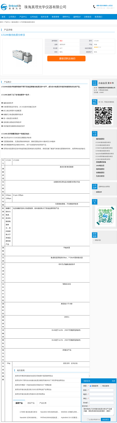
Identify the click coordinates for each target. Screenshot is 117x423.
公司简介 (12, 17)
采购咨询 (93, 386)
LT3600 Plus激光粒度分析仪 (104, 148)
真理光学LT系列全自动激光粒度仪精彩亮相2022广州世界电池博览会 (40, 380)
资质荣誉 (55, 17)
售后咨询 (104, 386)
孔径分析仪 (100, 176)
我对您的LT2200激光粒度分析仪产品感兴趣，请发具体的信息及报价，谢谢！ (98, 411)
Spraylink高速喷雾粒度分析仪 (105, 153)
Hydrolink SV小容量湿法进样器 (72, 417)
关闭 (113, 381)
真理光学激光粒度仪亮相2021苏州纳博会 (30, 394)
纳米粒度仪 (100, 169)
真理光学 (99, 192)
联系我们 (98, 17)
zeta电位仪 (100, 165)
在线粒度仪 (100, 172)
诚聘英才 (77, 17)
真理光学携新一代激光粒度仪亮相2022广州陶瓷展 (33, 385)
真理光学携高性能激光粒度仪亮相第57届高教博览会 (34, 376)
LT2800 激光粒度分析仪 (103, 159)
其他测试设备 (101, 162)
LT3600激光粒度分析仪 (103, 151)
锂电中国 (98, 240)
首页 (3, 17)
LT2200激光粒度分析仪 (103, 145)
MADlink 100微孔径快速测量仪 (72, 412)
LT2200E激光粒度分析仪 (103, 142)
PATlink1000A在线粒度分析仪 (51, 417)
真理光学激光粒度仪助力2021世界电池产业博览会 (33, 389)
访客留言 (87, 17)
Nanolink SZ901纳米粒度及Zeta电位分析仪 (35, 417)
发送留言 (105, 419)
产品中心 (23, 17)
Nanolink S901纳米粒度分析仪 (51, 412)
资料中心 (66, 17)
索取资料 (66, 363)
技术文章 (44, 17)
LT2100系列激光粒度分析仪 (104, 156)
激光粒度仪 (100, 139)
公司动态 (34, 17)
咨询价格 (74, 363)
